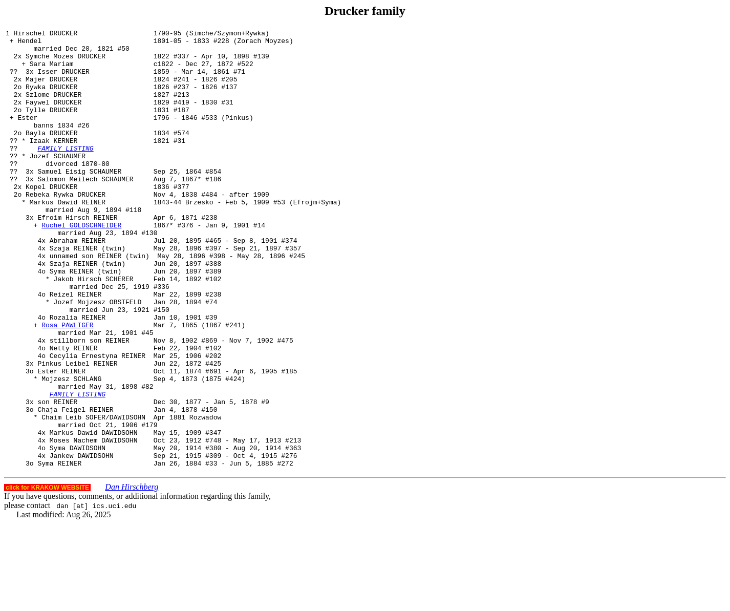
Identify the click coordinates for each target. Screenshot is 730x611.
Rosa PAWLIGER (67, 384)
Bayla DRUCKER (51, 154)
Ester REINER (61, 440)
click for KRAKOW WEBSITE (47, 575)
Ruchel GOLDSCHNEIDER (81, 264)
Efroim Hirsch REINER (77, 255)
